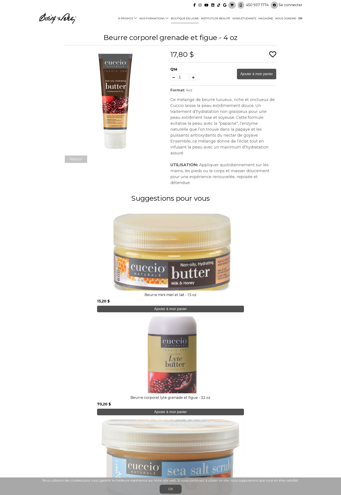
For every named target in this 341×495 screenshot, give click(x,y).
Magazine (265, 18)
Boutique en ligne (185, 18)
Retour (76, 159)
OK (170, 489)
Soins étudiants (244, 18)
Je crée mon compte (170, 402)
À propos (125, 18)
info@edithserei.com (122, 464)
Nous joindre (285, 18)
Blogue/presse (117, 455)
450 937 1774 (257, 4)
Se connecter (286, 4)
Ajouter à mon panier (256, 74)
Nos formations (151, 18)
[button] (162, 54)
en (300, 18)
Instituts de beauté (215, 18)
